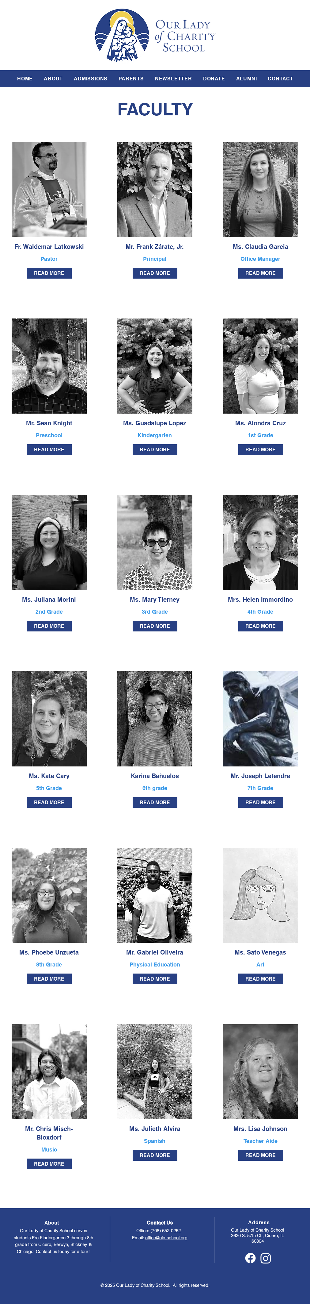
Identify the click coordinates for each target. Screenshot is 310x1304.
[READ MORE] (49, 273)
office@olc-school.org (166, 1237)
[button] (53, 79)
